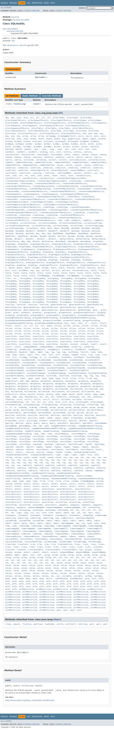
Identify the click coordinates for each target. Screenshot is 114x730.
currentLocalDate (47, 223)
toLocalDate (11, 539)
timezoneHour (62, 534)
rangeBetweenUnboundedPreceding (85, 428)
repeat (39, 447)
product (43, 421)
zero (79, 610)
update (8, 555)
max (95, 378)
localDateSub (63, 363)
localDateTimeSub (36, 373)
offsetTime (65, 405)
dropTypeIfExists (14, 262)
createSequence (13, 194)
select (26, 484)
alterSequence (99, 123)
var (52, 576)
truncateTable (35, 550)
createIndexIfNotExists (47, 183)
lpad (30, 378)
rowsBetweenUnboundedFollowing (21, 476)
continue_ (38, 173)
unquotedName (67, 552)
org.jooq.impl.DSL (15, 31)
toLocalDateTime (72, 539)
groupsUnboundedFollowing (19, 323)
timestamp (24, 526)
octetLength (82, 402)
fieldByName (43, 276)
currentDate (11, 223)
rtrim (42, 481)
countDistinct (83, 175)
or (6, 407)
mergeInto (45, 381)
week (7, 578)
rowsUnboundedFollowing (63, 478)
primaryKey (77, 418)
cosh (7, 175)
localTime (51, 376)
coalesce (37, 157)
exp (32, 270)
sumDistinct (67, 518)
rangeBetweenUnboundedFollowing (48, 428)
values (40, 571)
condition (98, 165)
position (9, 415)
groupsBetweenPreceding (45, 318)
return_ (99, 449)
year (58, 610)
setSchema (38, 510)
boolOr (19, 149)
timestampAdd (63, 526)
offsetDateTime (13, 405)
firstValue (87, 276)
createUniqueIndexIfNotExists (86, 210)
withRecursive (26, 589)
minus (23, 394)
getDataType (84, 310)
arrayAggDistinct (67, 136)
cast (60, 149)
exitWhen (23, 270)
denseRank (60, 241)
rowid (36, 104)
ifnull (94, 323)
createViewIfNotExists (72, 215)
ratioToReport (61, 434)
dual (103, 265)
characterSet (12, 155)
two (81, 550)
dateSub (75, 231)
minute (31, 394)
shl (71, 510)
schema (74, 481)
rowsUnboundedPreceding (90, 478)
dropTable (35, 252)
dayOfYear (96, 233)
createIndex (75, 181)
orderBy (23, 407)
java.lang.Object (10, 29)
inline (57, 326)
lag (46, 352)
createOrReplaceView (43, 186)
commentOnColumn (24, 162)
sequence (63, 505)
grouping (9, 315)
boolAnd (94, 147)
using (47, 555)
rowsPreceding (41, 478)
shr (94, 510)
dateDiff (30, 231)
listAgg (23, 357)
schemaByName (87, 481)
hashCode (49, 624)
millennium (16, 391)
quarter (73, 421)
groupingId (22, 315)
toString (82, 624)
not (41, 397)
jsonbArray (11, 349)
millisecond (58, 391)
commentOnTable (62, 162)
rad (34, 426)
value (59, 563)
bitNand (84, 141)
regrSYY (30, 447)
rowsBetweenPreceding (67, 473)
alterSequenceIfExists (51, 125)
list (7, 357)
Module (4, 3)
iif (25, 326)
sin (32, 513)
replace (94, 447)
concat (59, 165)
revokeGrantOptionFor (85, 452)
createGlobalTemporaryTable (71, 178)
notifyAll (71, 624)
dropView (9, 265)
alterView (81, 131)
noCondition (31, 397)
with (87, 578)
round (26, 457)
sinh (44, 513)
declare (62, 236)
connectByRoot (77, 170)
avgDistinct (74, 139)
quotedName (100, 423)
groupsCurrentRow (52, 320)
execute (71, 268)
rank (36, 434)
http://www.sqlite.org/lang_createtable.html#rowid (29, 700)
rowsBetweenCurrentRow (17, 473)
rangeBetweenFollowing (90, 426)
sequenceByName (36, 507)
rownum (88, 471)
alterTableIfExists (82, 128)
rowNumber (99, 471)
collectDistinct (77, 160)
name (95, 394)
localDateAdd (93, 357)
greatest (25, 312)
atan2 (33, 139)
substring (10, 518)
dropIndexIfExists (40, 244)
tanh (89, 523)
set (84, 507)
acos (19, 118)
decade (33, 236)
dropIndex (98, 241)
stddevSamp (100, 515)
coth (32, 175)
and (84, 133)
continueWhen (64, 173)
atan (19, 139)
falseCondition (80, 270)
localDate (53, 357)
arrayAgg (50, 136)
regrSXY (19, 447)
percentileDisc (95, 410)
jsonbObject (39, 349)
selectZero (50, 505)
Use (28, 3)
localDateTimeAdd (14, 368)
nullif (28, 399)
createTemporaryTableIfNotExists (22, 205)
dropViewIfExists (48, 265)
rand (46, 426)
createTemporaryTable (16, 202)
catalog (43, 152)
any (101, 133)
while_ (49, 578)
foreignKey (25, 278)
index (49, 326)
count (47, 175)
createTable (73, 197)
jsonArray (76, 347)
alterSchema (80, 120)
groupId (101, 312)
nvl (27, 402)
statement (10, 515)
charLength (42, 155)
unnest (26, 552)
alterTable (37, 128)
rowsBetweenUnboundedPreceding (56, 476)
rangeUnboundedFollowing (74, 431)
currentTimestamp (94, 226)
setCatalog (94, 507)
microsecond (61, 389)
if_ (86, 323)
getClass (38, 624)
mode (57, 394)
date (42, 228)
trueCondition (65, 544)
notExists (61, 397)
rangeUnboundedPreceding (18, 434)
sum (57, 518)
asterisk (9, 139)
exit (7, 270)
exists (100, 268)
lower (15, 378)
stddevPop (88, 515)
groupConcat (50, 312)
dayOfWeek (58, 233)
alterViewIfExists (27, 133)
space (58, 513)
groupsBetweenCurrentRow (91, 315)
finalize (26, 624)
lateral (84, 352)
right (58, 455)
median (34, 381)
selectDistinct (64, 489)
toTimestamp (50, 542)
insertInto (11, 336)
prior (22, 421)
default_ (18, 239)
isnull (94, 344)
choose (75, 155)
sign (19, 513)
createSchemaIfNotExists (34, 191)
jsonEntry (67, 349)
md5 (21, 381)
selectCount (48, 489)
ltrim (65, 378)
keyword (23, 352)
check (67, 155)
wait (91, 624)
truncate (97, 547)
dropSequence (12, 249)
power (42, 418)
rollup (8, 457)
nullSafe (65, 399)
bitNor (29, 144)
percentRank (29, 413)
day (37, 233)
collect (52, 160)
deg (23, 241)
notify (59, 624)
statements (61, 515)
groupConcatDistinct (84, 312)
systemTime (11, 521)
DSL (13, 41)
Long (23, 104)
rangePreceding (51, 431)
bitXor (57, 147)
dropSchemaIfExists (43, 247)
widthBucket (61, 578)
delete (36, 241)
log (85, 376)
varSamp (98, 576)
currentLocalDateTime (70, 223)
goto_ (95, 310)
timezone (25, 534)
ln (40, 357)
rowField (26, 465)
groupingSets (37, 315)
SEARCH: (82, 8)
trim (32, 544)
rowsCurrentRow (84, 476)
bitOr (83, 144)
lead (93, 352)
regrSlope (99, 444)
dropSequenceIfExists (64, 249)
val (54, 557)
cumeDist (75, 220)
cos (95, 173)
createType (48, 207)
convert (77, 173)
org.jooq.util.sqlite (20, 20)
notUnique (74, 397)
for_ (15, 278)
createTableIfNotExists (32, 199)
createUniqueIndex (79, 207)
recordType (94, 434)
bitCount (37, 141)
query (28, 423)
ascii (81, 136)
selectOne (38, 505)
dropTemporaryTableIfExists (43, 257)
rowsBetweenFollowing (42, 473)
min (98, 391)
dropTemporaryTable (58, 255)
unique (88, 550)
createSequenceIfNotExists (74, 194)
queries (9, 423)
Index (46, 3)
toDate (63, 536)
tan (77, 523)
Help (53, 3)
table (49, 521)
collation (28, 160)
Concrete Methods (51, 96)
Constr (27, 11)
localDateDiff (92, 360)
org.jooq (15, 17)
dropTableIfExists (77, 252)
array (25, 136)
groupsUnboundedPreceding (48, 323)
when (28, 578)
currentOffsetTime (41, 226)
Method (36, 11)
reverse (30, 452)
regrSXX (9, 447)
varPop (88, 576)
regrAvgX (37, 444)
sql (73, 513)
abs (7, 118)
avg (64, 139)
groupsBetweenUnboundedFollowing (77, 318)
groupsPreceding (91, 320)
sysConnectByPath (85, 518)
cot (20, 175)
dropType (41, 260)
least (22, 355)
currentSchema (60, 226)
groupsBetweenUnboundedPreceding (22, 320)
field (93, 270)
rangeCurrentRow (13, 431)
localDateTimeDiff (35, 370)
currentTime (76, 226)
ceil (52, 152)
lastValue (73, 352)
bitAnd (101, 139)
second (99, 481)
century (67, 152)
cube (60, 220)
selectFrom (47, 502)
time (103, 523)
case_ (36, 149)
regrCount (60, 444)
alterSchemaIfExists (31, 123)
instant (64, 344)
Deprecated (37, 3)
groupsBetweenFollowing (17, 318)
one (102, 405)
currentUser (32, 228)
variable (66, 576)
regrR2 (88, 444)
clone (8, 624)
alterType (56, 131)
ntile (19, 399)
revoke (49, 452)
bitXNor (17, 147)
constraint (92, 170)
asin (96, 136)
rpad (7, 481)
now (83, 397)
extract (46, 270)
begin (85, 139)
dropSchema (100, 244)
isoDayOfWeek (30, 347)
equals (16, 624)
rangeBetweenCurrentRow (63, 426)
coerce (70, 157)
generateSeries (59, 305)
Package (13, 3)
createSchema (84, 189)
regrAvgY (48, 444)
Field (16, 104)
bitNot (65, 144)
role (89, 455)
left (37, 355)
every (53, 268)
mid (101, 389)
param (52, 407)
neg (20, 397)
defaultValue (67, 239)
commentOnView (12, 165)
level (83, 355)
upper (17, 555)
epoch (11, 268)
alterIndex (58, 118)
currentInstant (28, 223)
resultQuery (42, 449)
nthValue (97, 397)
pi (96, 413)
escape (36, 268)
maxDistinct (11, 381)
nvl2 (50, 402)
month (72, 394)
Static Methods (30, 96)
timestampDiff (60, 528)
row (65, 457)
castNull (9, 152)
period (71, 413)
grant (103, 310)
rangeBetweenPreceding (17, 428)
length (65, 355)
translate (10, 544)
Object (57, 619)
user (32, 555)
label (32, 352)
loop (103, 376)
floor (98, 276)
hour (66, 323)
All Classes (6, 7)
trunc (77, 544)
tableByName (67, 523)
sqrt (90, 513)
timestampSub (29, 531)
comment (9, 162)
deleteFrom (47, 241)
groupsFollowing (71, 320)
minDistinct (11, 394)
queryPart (63, 423)
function (9, 305)
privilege (32, 421)
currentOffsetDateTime (17, 226)
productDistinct (58, 421)
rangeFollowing (32, 431)
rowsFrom (26, 478)
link (90, 355)
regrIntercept (75, 444)
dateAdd (65, 228)
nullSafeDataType (14, 402)
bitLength (60, 141)
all (32, 118)
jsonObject (80, 349)
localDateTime (60, 365)
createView (79, 212)
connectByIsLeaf (59, 170)
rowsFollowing (12, 478)
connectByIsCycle (39, 170)
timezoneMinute (13, 536)
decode (71, 236)
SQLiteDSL (40, 77)
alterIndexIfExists (15, 120)
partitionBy (27, 410)
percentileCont (59, 410)
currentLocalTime (93, 223)
